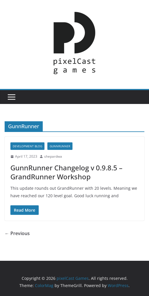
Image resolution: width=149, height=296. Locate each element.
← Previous (17, 233)
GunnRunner (60, 146)
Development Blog (27, 146)
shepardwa (53, 156)
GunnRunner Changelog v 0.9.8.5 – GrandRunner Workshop (66, 172)
